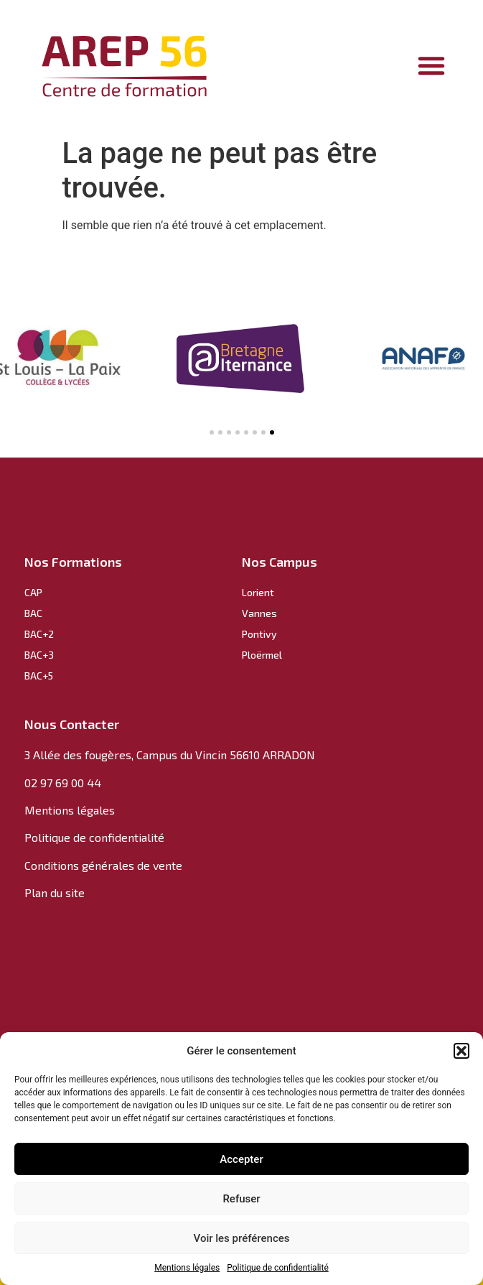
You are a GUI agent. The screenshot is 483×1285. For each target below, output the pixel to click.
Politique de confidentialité (278, 1268)
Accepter (241, 1159)
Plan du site (54, 892)
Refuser (241, 1198)
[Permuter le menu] (431, 65)
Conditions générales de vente (103, 865)
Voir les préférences (242, 1238)
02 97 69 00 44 (62, 782)
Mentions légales (187, 1268)
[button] (461, 1051)
